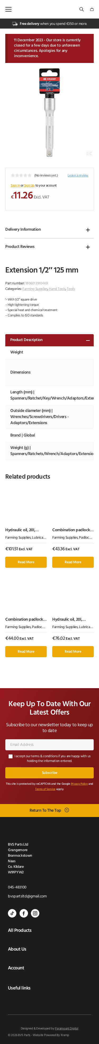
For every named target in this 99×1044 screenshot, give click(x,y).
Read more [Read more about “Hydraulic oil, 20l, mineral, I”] (73, 652)
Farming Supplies (35, 289)
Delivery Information (23, 230)
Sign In (15, 185)
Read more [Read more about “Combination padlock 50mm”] (73, 562)
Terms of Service (45, 789)
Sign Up (29, 185)
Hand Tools (57, 289)
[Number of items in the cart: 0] (91, 9)
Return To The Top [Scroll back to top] (45, 811)
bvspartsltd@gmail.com (27, 896)
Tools (71, 289)
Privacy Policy (79, 784)
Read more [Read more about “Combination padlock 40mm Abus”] (26, 652)
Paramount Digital (66, 1028)
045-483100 (17, 887)
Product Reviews (20, 247)
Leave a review (78, 175)
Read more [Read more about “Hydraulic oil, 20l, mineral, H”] (26, 562)
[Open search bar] (82, 9)
